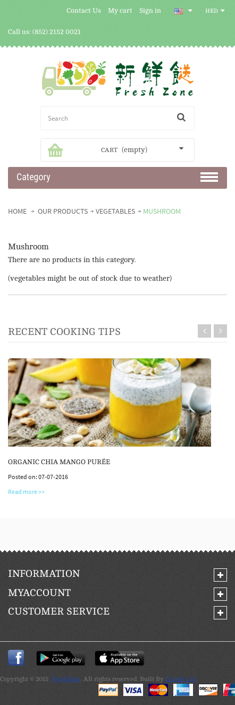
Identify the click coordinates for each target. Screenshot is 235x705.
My (39, 593)
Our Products (63, 211)
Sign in (150, 10)
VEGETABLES (115, 211)
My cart (120, 10)
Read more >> (26, 492)
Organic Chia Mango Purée (59, 462)
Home (18, 211)
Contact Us (83, 10)
